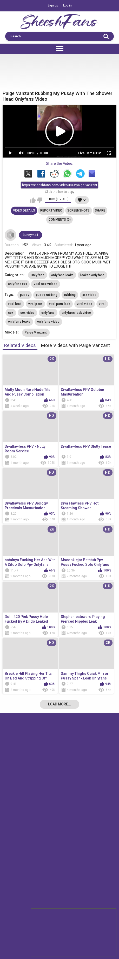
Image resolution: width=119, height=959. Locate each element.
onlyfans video (48, 321)
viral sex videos (45, 284)
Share (100, 210)
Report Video (51, 210)
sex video (27, 313)
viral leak (15, 304)
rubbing (70, 295)
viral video (84, 304)
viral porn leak (59, 304)
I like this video (33, 200)
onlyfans (48, 313)
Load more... (59, 704)
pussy (24, 295)
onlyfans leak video (76, 313)
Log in (67, 5)
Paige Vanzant (36, 332)
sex (11, 313)
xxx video (89, 295)
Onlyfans (37, 275)
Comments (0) (60, 219)
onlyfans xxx (17, 284)
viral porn (35, 304)
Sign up (53, 5)
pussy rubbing (46, 295)
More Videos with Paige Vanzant (75, 345)
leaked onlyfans (92, 275)
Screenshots (78, 210)
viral (102, 304)
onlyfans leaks (62, 275)
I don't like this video (39, 200)
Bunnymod (30, 235)
